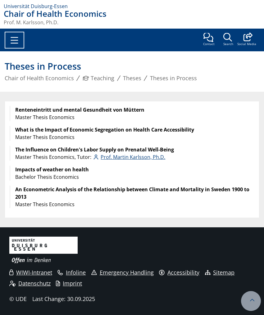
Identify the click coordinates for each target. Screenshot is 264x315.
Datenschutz (30, 283)
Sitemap (220, 272)
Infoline (71, 272)
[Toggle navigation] (14, 40)
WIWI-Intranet (30, 272)
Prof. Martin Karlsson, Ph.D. (133, 157)
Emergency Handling (122, 272)
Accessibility (179, 272)
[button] (246, 40)
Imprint (69, 283)
